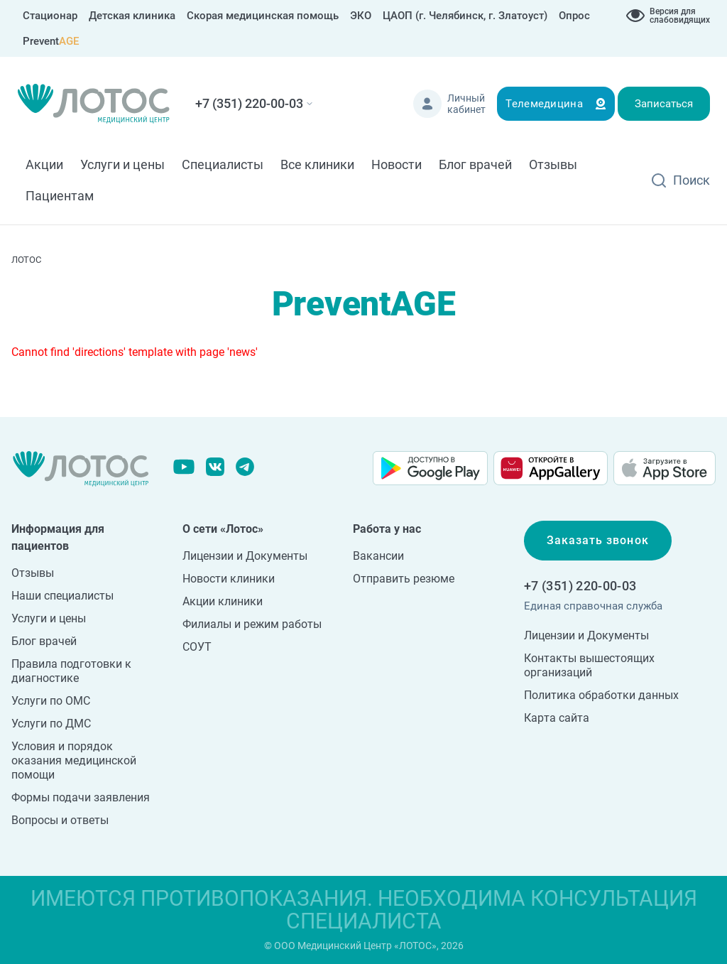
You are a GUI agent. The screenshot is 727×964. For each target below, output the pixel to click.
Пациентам (60, 195)
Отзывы (553, 164)
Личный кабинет (466, 103)
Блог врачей (475, 164)
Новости (396, 164)
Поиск (691, 180)
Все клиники (317, 164)
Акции (44, 164)
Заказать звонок (598, 540)
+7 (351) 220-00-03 (249, 103)
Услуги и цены (122, 164)
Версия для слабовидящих (680, 15)
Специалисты (222, 164)
